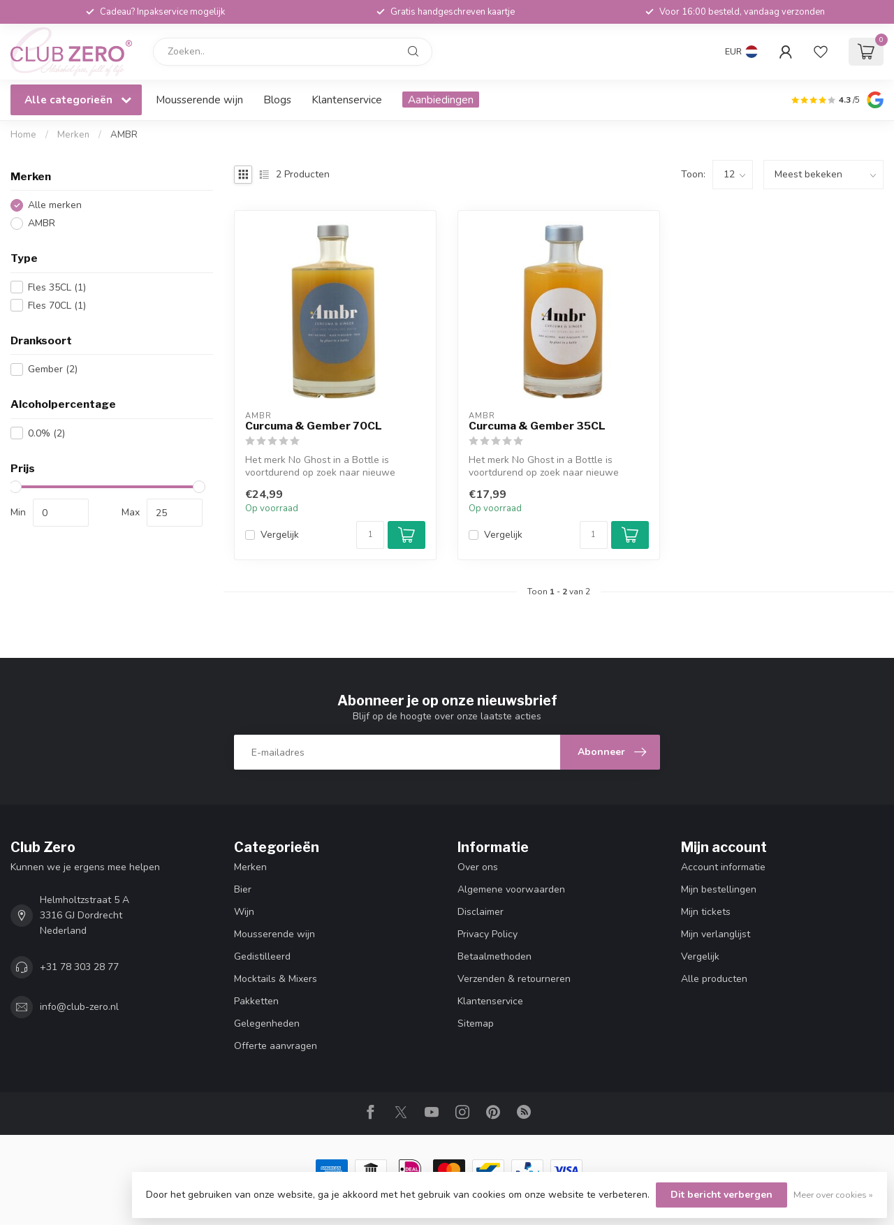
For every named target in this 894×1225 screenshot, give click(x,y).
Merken (73, 135)
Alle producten (714, 978)
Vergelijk (280, 534)
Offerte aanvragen (275, 1045)
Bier (242, 889)
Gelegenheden (267, 1023)
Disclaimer (480, 911)
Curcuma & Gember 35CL (537, 426)
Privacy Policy (487, 934)
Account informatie (723, 867)
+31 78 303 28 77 (79, 967)
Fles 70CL (57, 305)
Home (23, 135)
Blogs (277, 99)
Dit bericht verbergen (721, 1194)
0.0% (46, 433)
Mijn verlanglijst (715, 934)
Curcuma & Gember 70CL (313, 426)
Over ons (477, 867)
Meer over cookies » (833, 1195)
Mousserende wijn (199, 99)
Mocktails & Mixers (275, 978)
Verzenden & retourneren (514, 978)
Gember (53, 369)
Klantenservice (347, 99)
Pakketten (256, 1001)
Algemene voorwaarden (511, 889)
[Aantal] (370, 535)
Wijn (244, 911)
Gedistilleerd (262, 956)
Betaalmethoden (494, 956)
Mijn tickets (706, 911)
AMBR (124, 135)
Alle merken (55, 205)
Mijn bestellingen (718, 889)
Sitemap (475, 1023)
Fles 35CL (57, 287)
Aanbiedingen (441, 99)
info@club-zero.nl (79, 1006)
